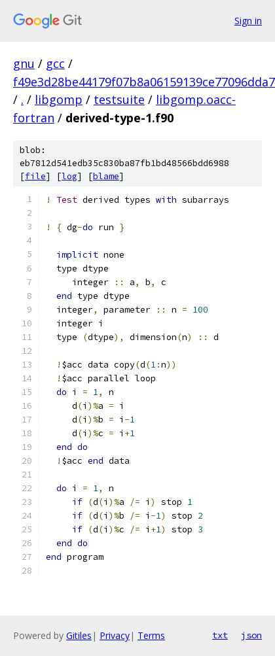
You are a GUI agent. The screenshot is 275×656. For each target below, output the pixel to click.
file (35, 176)
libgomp (58, 99)
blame (106, 176)
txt (220, 635)
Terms (151, 635)
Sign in (248, 20)
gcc (55, 63)
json (251, 635)
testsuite (119, 99)
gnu (24, 63)
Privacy (115, 635)
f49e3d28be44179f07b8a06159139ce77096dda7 (144, 82)
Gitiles (79, 635)
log (69, 176)
